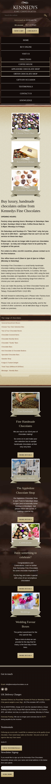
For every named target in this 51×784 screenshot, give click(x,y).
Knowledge (26, 100)
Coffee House (25, 64)
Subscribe (7, 774)
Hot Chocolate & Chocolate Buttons (13, 350)
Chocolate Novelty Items (9, 339)
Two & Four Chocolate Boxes (11, 331)
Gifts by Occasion (25, 80)
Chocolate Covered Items (10, 335)
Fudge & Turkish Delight (9, 362)
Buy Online (26, 47)
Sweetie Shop (6, 359)
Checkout (32, 31)
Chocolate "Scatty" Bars (9, 343)
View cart (19, 31)
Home (26, 40)
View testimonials (11, 748)
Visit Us (26, 54)
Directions (25, 59)
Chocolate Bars (6, 347)
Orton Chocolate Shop (25, 74)
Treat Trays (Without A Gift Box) (12, 366)
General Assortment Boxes (10, 323)
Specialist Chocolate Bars (10, 354)
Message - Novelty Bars (9, 370)
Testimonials (26, 86)
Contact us (26, 93)
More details (25, 455)
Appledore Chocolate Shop (25, 69)
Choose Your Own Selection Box (12, 327)
